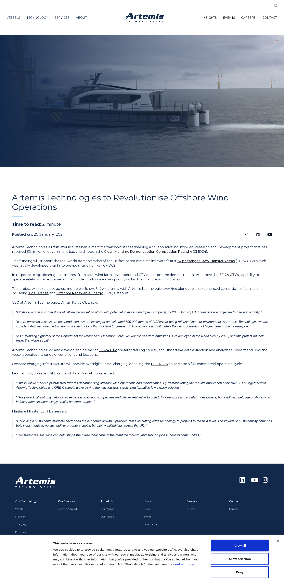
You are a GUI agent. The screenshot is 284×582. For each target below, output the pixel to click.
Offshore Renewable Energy (79, 293)
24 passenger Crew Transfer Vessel (206, 261)
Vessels (19, 508)
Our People (107, 516)
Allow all (240, 528)
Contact (233, 508)
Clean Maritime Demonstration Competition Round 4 (148, 252)
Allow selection (240, 542)
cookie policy (183, 547)
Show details (213, 574)
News (147, 508)
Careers (190, 508)
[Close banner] (277, 524)
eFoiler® (20, 516)
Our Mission (107, 508)
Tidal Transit (38, 293)
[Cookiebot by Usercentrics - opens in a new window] (26, 574)
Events (147, 516)
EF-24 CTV (228, 275)
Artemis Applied (67, 508)
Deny (240, 555)
